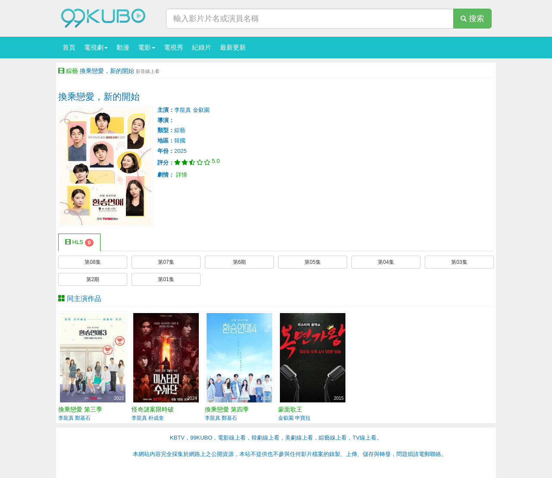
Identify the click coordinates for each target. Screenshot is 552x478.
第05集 (312, 262)
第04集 (386, 262)
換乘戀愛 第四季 (227, 409)
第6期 (239, 262)
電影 (146, 47)
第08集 (92, 262)
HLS (79, 243)
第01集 (166, 279)
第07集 (166, 262)
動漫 (122, 47)
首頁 (69, 47)
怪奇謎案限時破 (153, 409)
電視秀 (173, 47)
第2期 (93, 279)
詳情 (181, 174)
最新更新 (233, 47)
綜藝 (72, 70)
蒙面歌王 (290, 409)
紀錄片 (201, 47)
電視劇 (96, 47)
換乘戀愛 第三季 (80, 409)
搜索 (472, 18)
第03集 (459, 262)
